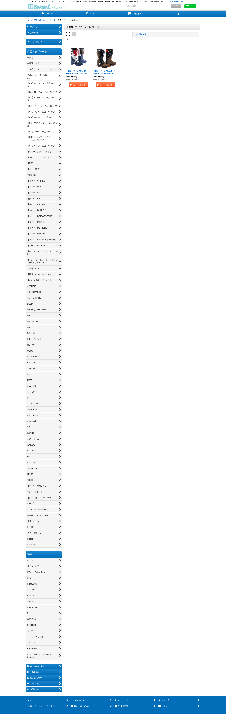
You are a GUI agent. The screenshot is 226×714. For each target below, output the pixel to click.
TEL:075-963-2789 (175, 2)
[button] (178, 14)
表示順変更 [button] (140, 34)
